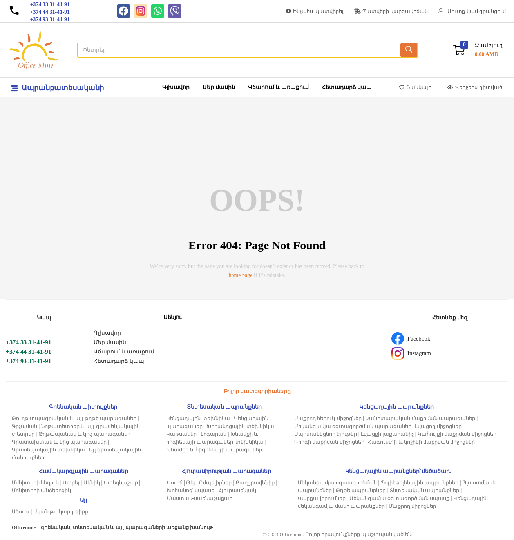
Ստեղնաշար (121, 483)
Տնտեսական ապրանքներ (424, 490)
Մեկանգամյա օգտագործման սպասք (399, 498)
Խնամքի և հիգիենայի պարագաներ (214, 450)
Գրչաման (24, 426)
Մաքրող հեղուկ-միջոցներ (328, 418)
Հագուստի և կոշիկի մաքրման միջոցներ (421, 442)
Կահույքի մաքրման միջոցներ (457, 434)
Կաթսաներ (181, 434)
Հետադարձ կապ (347, 87)
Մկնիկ (91, 483)
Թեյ (190, 483)
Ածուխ (20, 512)
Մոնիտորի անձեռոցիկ (41, 490)
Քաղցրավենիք (255, 483)
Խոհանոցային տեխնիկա (240, 426)
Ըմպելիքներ (215, 483)
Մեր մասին (219, 87)
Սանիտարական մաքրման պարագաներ (420, 418)
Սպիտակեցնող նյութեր (325, 434)
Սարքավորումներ (322, 498)
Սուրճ (175, 483)
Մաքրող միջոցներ (412, 506)
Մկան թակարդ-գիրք (61, 512)
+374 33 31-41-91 (28, 342)
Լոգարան (213, 434)
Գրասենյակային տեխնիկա (48, 450)
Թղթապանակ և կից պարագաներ (84, 434)
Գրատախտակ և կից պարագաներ (59, 442)
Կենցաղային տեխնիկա (198, 418)
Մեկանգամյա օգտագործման (337, 483)
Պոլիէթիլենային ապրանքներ (419, 483)
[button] (478, 50)
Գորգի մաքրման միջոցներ (329, 442)
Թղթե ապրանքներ (361, 490)
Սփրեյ (71, 483)
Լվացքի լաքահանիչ (387, 434)
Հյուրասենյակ (237, 490)
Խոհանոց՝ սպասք (190, 490)
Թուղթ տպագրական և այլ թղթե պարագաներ (74, 418)
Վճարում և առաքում (278, 87)
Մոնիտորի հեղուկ (35, 483)
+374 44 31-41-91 (28, 351)
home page (240, 275)
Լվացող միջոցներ (438, 426)
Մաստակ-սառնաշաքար (199, 498)
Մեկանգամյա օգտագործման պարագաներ (352, 426)
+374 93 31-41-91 (28, 361)
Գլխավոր (176, 87)
